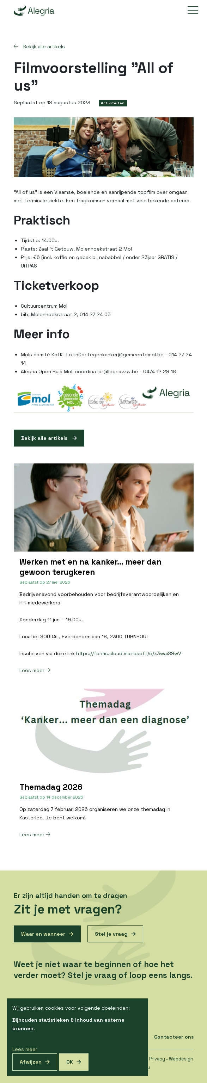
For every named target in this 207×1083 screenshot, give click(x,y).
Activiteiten (112, 103)
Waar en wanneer (43, 934)
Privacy (157, 1059)
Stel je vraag (111, 934)
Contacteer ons (174, 1037)
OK (69, 1062)
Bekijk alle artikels (39, 46)
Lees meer (34, 670)
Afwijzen (31, 1062)
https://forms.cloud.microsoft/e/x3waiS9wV (128, 653)
